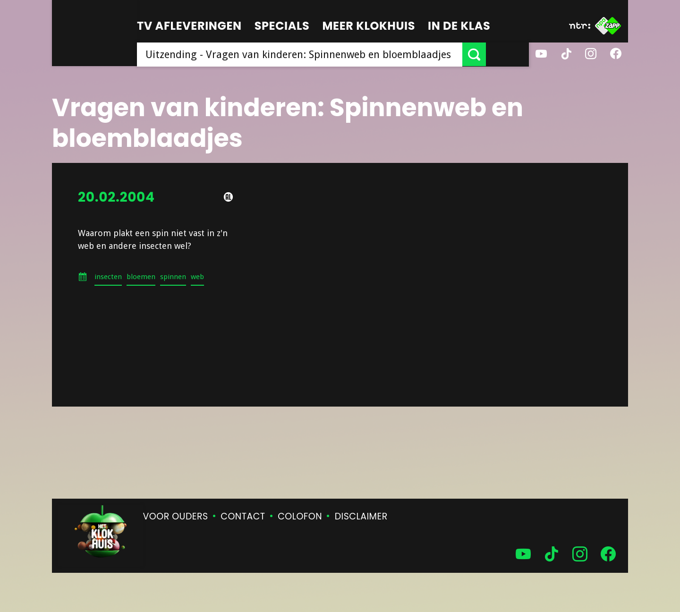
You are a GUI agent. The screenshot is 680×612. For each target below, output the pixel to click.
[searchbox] (321, 54)
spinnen (173, 276)
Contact (243, 516)
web (197, 276)
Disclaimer (361, 516)
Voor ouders (175, 516)
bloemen (141, 276)
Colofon (300, 516)
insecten (108, 276)
